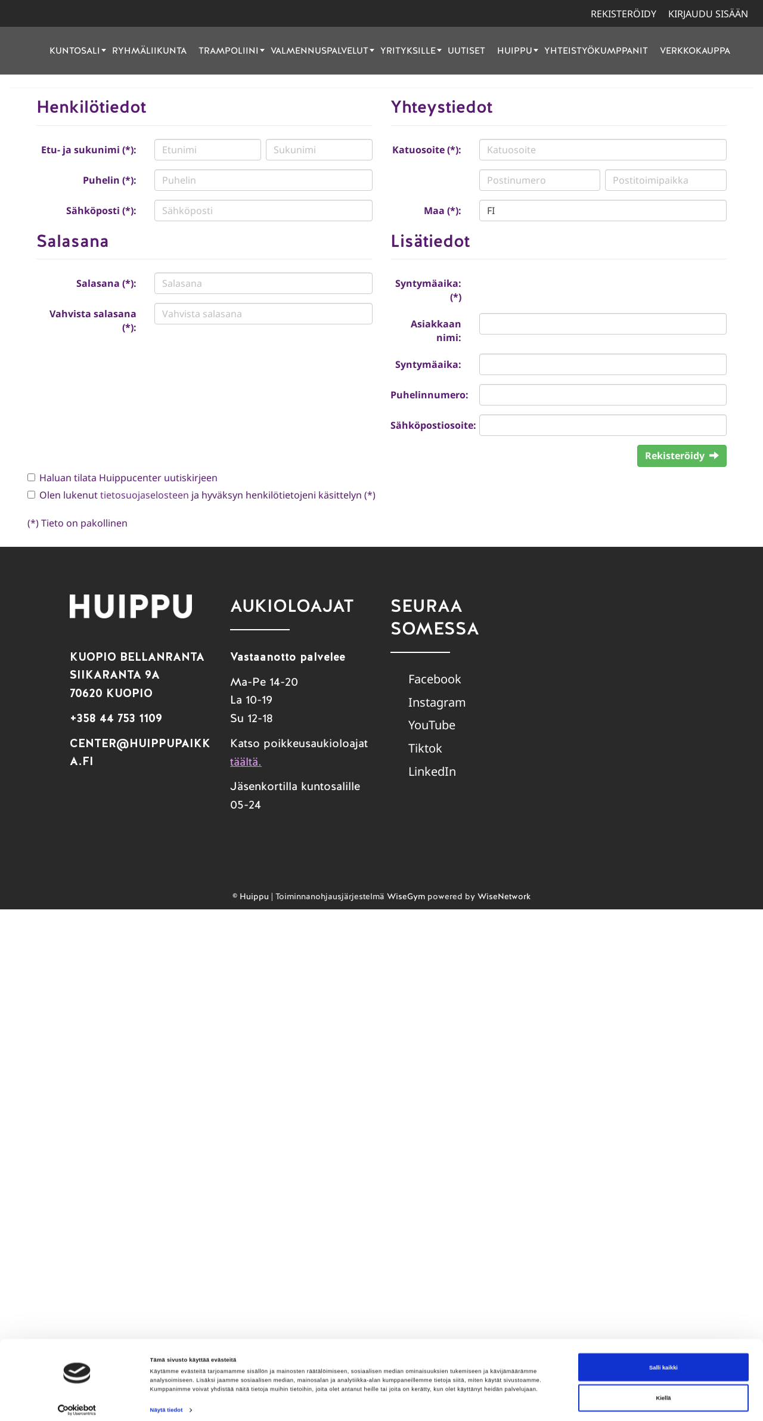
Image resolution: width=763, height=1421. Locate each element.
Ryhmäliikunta (149, 50)
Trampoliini (231, 50)
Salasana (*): (106, 283)
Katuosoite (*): (426, 149)
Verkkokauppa (695, 50)
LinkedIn (432, 771)
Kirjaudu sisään (708, 13)
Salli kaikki (663, 1358)
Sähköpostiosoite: (430, 425)
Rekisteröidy (623, 13)
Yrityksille (411, 50)
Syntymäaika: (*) (428, 290)
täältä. (246, 761)
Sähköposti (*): (101, 210)
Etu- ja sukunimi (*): (89, 149)
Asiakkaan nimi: (436, 330)
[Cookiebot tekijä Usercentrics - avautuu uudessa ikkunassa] (77, 1401)
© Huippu (250, 896)
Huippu (517, 50)
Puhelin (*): (110, 180)
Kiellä (663, 1389)
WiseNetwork (504, 896)
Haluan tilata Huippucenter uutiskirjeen (128, 477)
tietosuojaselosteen (144, 494)
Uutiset (466, 50)
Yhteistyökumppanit (596, 50)
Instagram (437, 702)
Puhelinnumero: (429, 394)
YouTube (431, 725)
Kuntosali (77, 50)
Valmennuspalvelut (322, 50)
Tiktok (425, 748)
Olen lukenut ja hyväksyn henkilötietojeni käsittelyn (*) (207, 494)
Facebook (434, 679)
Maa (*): (442, 210)
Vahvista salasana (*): (93, 320)
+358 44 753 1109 (116, 718)
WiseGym (406, 896)
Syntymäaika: (428, 364)
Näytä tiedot (166, 1401)
